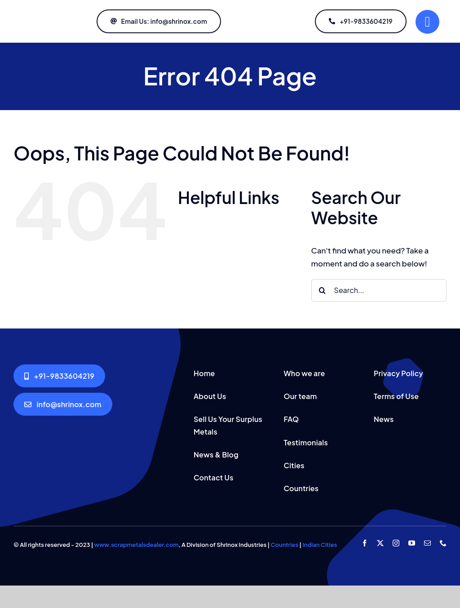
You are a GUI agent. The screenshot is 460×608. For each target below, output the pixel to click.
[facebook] (364, 543)
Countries (284, 544)
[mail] (427, 543)
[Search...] (379, 290)
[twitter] (380, 543)
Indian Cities (319, 544)
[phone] (443, 543)
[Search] (322, 290)
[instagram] (396, 543)
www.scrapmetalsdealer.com (136, 544)
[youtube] (411, 543)
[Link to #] (427, 22)
